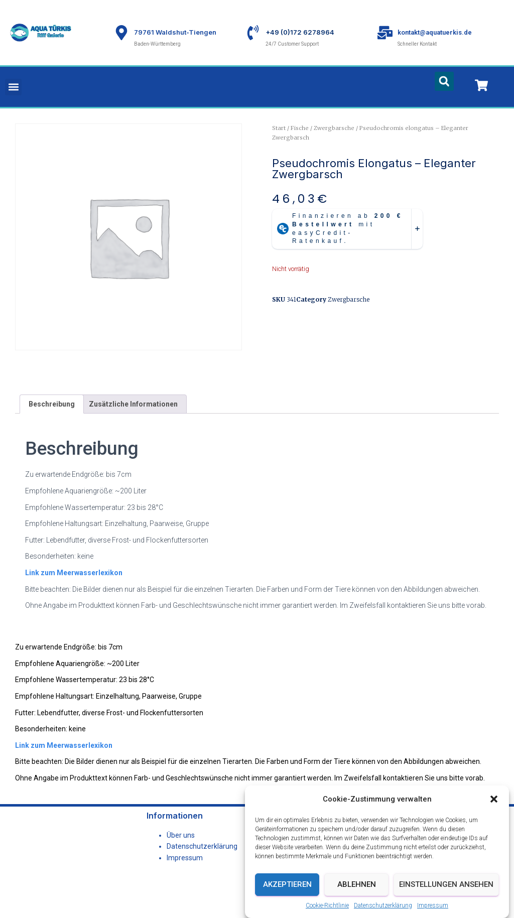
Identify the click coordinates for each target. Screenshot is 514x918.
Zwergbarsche (334, 128)
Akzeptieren (287, 887)
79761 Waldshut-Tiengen (175, 32)
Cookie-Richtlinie (327, 908)
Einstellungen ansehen (446, 887)
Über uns (181, 835)
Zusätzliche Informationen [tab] (133, 404)
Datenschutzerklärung (383, 908)
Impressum (432, 908)
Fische (300, 128)
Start (279, 128)
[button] (494, 803)
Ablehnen (356, 887)
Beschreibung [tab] (52, 404)
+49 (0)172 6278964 (300, 32)
